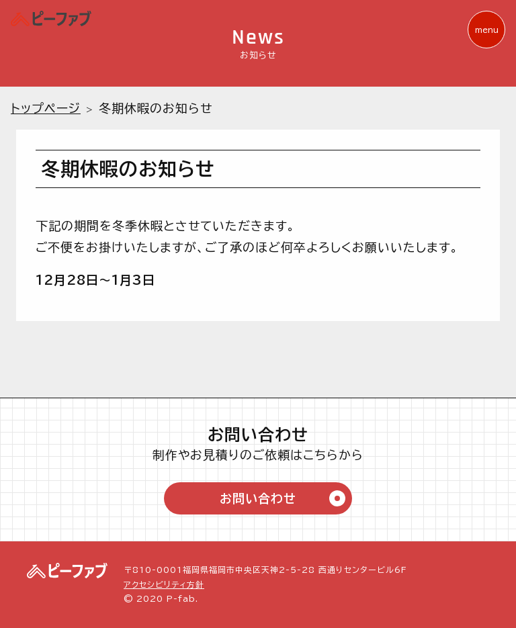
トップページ (46, 108)
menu (487, 30)
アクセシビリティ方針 (164, 584)
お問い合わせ (282, 498)
